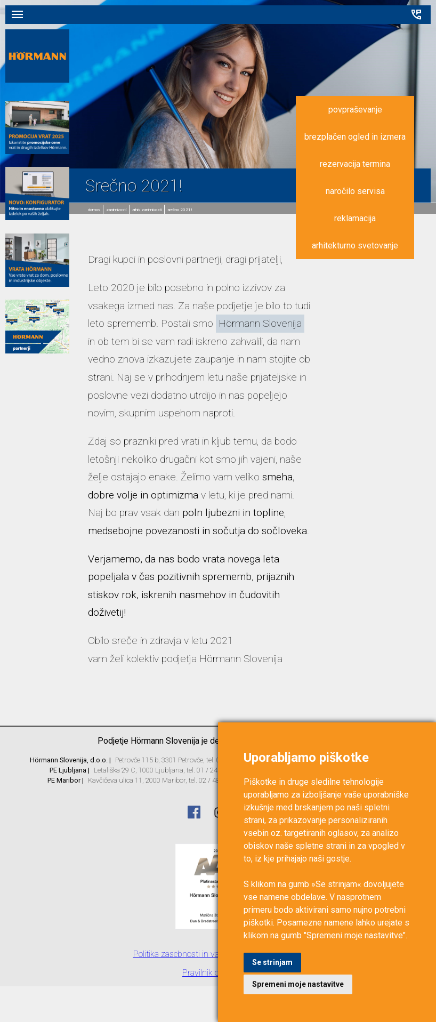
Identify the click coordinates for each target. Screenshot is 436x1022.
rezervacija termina (355, 164)
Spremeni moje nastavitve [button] (298, 984)
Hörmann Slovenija (260, 323)
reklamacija (355, 218)
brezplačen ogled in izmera (355, 137)
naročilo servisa (355, 191)
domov (94, 209)
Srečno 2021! (179, 209)
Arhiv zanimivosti (147, 209)
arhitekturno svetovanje (355, 245)
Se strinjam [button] (272, 962)
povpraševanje (355, 109)
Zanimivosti (116, 209)
